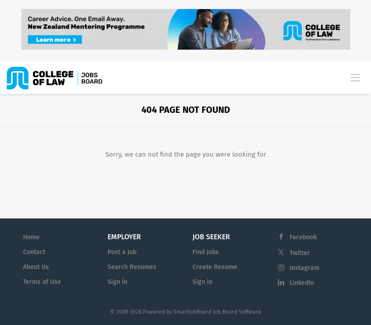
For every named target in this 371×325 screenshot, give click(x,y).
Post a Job (122, 252)
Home (31, 237)
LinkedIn (302, 283)
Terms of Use (42, 282)
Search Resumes (132, 267)
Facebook (303, 237)
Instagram (304, 268)
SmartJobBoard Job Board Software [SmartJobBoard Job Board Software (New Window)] (217, 312)
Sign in (117, 282)
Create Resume (215, 267)
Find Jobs (206, 252)
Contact (34, 252)
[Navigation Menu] (355, 77)
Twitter (300, 253)
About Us (36, 267)
